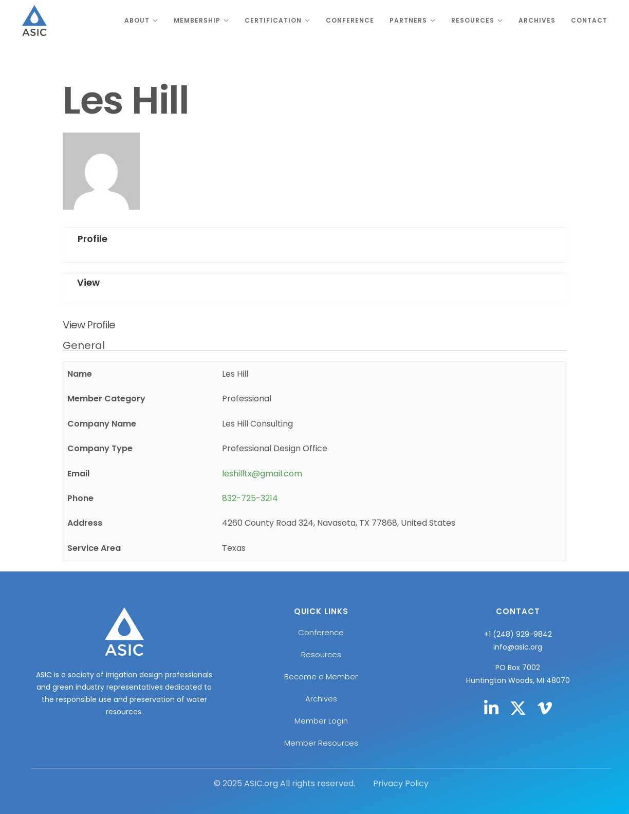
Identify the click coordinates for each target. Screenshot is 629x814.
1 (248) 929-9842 (520, 634)
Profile (92, 238)
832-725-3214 (250, 498)
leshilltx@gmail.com (262, 473)
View (88, 282)
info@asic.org (517, 647)
